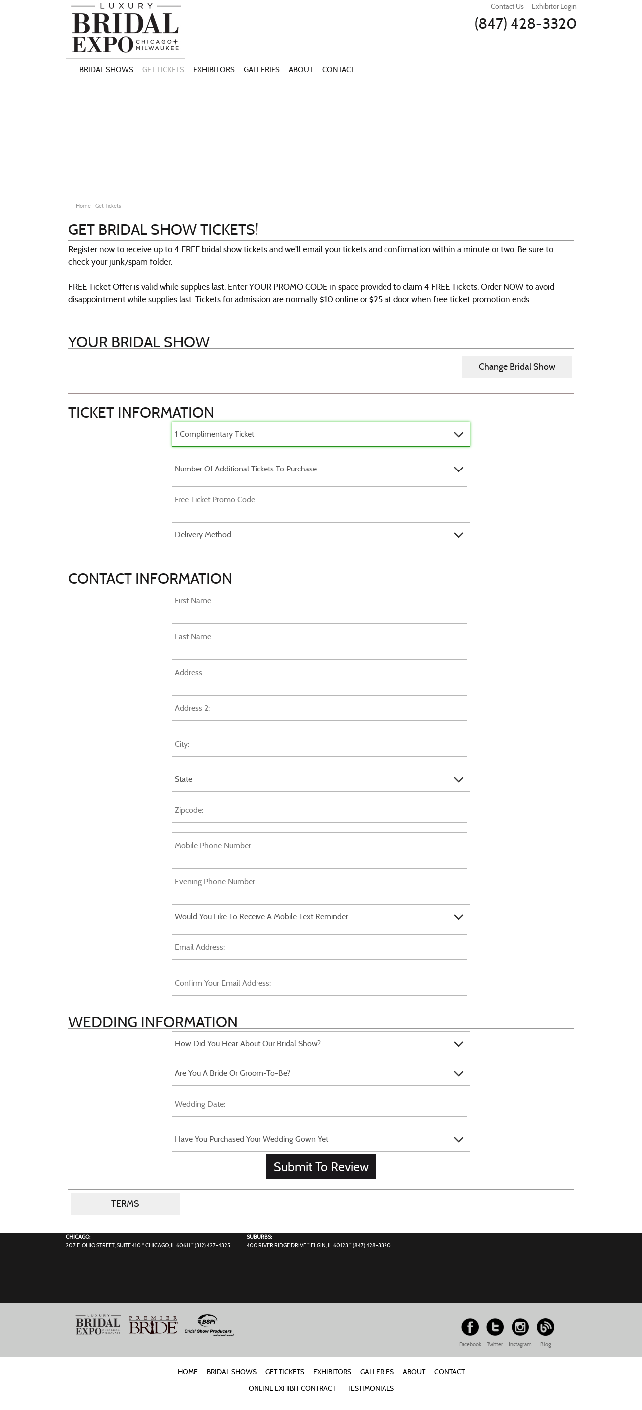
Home (188, 1371)
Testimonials (370, 1388)
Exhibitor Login (554, 6)
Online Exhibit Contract (292, 1388)
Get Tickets (163, 69)
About (301, 69)
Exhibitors (214, 69)
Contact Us (507, 6)
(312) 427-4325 (212, 1245)
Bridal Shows (106, 69)
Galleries (262, 69)
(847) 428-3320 (526, 23)
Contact (338, 69)
